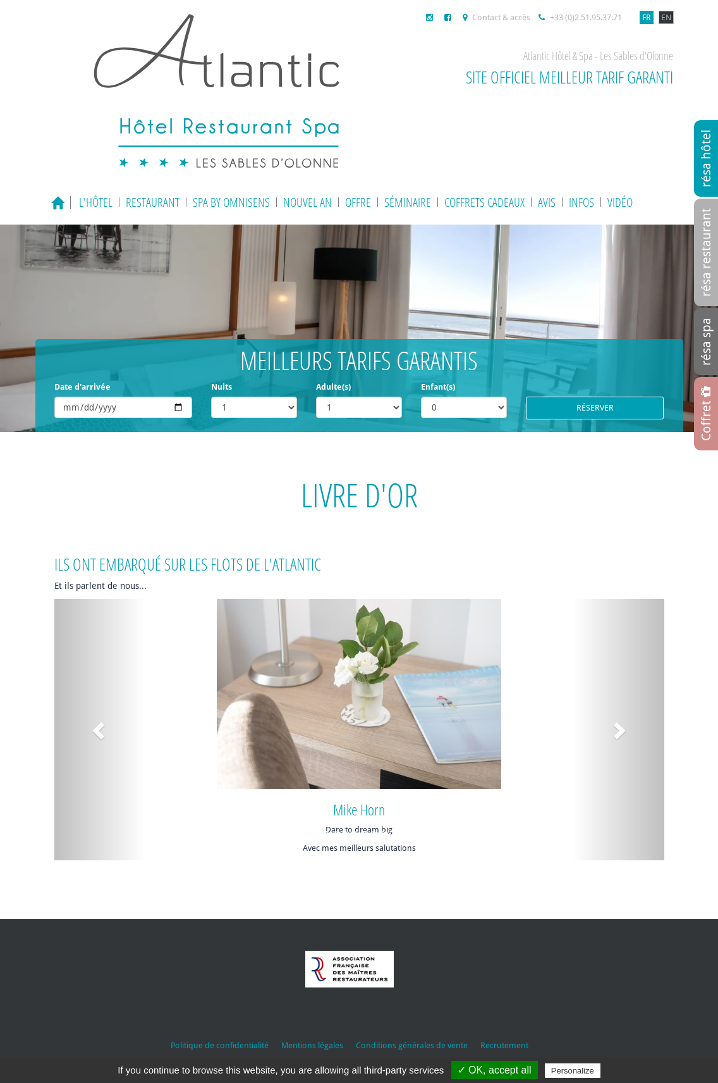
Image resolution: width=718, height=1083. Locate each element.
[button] (100, 730)
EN (666, 17)
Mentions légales (312, 1045)
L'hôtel (96, 202)
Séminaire (407, 202)
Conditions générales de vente (412, 1045)
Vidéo (620, 202)
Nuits (221, 387)
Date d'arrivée (82, 387)
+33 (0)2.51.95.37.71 (580, 17)
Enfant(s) (438, 387)
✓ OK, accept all (495, 1070)
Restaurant (153, 202)
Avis (547, 202)
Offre (358, 202)
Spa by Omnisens (231, 202)
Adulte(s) (333, 387)
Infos (581, 202)
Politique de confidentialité (220, 1045)
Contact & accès (496, 17)
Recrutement (504, 1045)
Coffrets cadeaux (484, 202)
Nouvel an (307, 202)
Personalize (572, 1070)
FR (646, 17)
